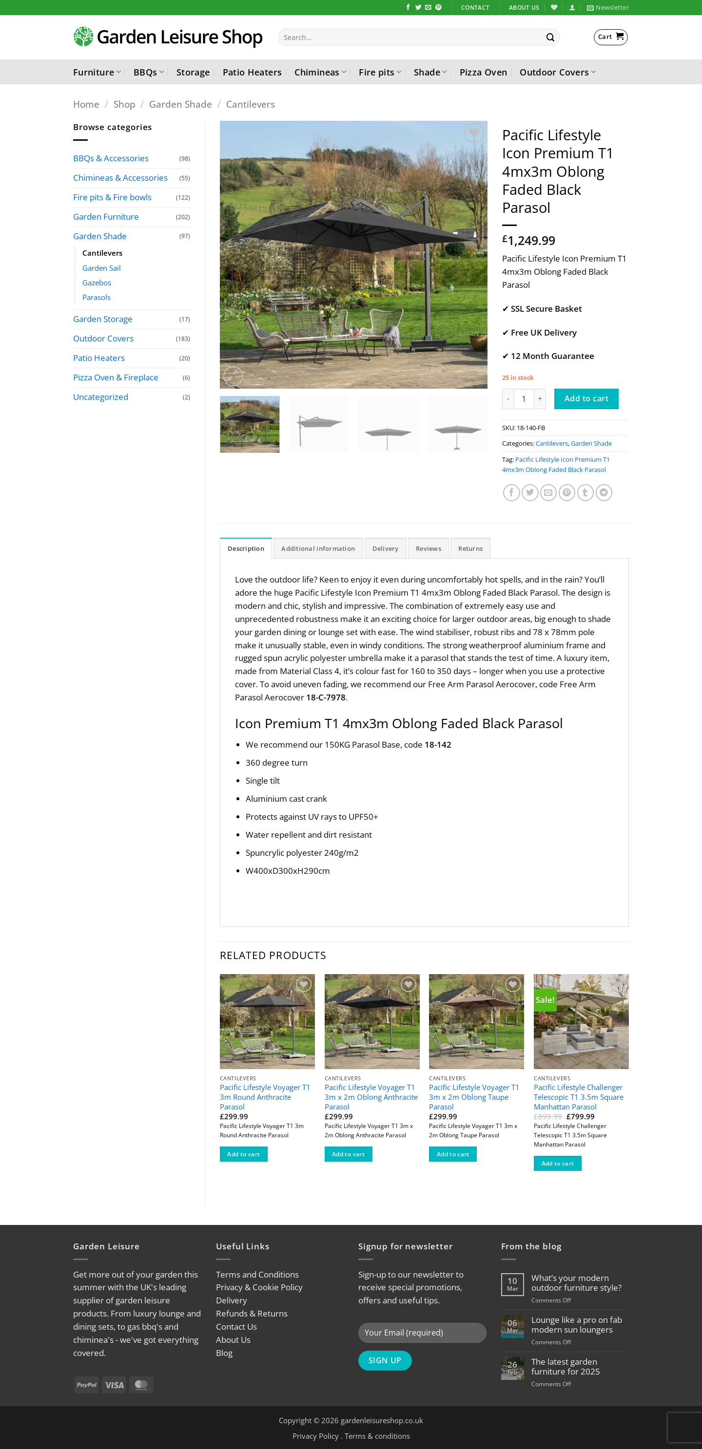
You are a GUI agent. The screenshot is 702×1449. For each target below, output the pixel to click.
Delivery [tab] (385, 548)
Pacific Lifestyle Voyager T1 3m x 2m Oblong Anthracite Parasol (371, 1097)
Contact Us (236, 1326)
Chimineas (320, 72)
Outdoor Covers (558, 72)
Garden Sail (101, 268)
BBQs (149, 72)
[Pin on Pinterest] (567, 492)
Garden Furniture (106, 216)
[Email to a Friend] (548, 492)
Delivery (231, 1300)
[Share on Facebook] (511, 492)
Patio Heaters (252, 72)
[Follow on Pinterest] (438, 7)
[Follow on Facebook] (408, 7)
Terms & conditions (377, 1436)
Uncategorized (100, 396)
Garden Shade (180, 104)
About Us (233, 1339)
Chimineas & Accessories (120, 177)
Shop (125, 104)
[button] (572, 7)
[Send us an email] (428, 7)
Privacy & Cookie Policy (259, 1287)
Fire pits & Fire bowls (112, 197)
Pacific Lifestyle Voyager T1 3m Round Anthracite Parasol (265, 1097)
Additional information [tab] (318, 548)
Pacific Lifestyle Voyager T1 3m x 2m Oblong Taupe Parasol (474, 1097)
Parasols (96, 297)
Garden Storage (103, 318)
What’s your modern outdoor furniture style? (576, 1283)
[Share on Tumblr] (585, 492)
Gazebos (96, 282)
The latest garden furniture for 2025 (565, 1366)
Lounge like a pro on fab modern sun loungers (576, 1325)
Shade (430, 72)
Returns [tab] (470, 548)
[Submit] (551, 37)
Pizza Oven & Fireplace (115, 377)
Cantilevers (250, 104)
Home (86, 104)
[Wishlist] (554, 7)
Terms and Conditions (257, 1274)
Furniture (97, 72)
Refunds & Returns (252, 1313)
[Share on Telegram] (604, 492)
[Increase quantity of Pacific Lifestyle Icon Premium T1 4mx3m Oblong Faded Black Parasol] (540, 399)
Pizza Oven (483, 72)
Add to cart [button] (243, 1154)
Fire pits (380, 72)
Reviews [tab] (428, 548)
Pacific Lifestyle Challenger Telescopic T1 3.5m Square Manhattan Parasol (579, 1097)
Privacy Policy (315, 1436)
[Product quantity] (524, 399)
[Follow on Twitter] (418, 7)
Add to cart (586, 398)
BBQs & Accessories (111, 158)
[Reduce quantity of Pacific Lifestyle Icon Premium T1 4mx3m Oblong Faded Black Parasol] (508, 399)
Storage (193, 72)
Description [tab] (246, 548)
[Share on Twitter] (530, 492)
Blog (224, 1352)
